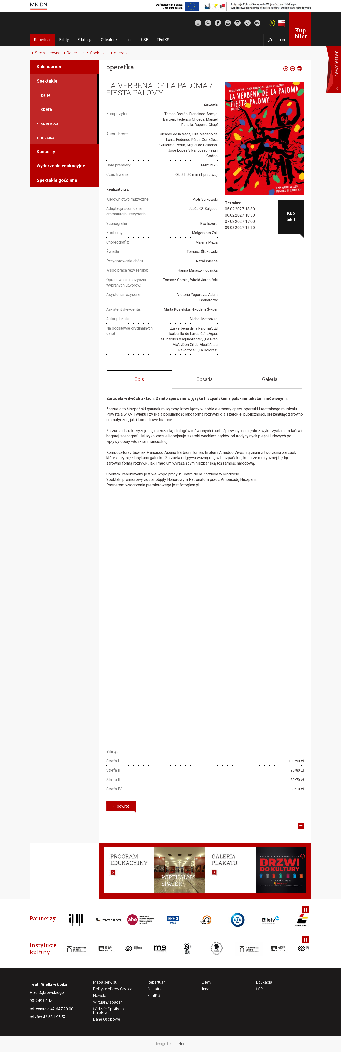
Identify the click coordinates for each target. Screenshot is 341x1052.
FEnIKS (163, 39)
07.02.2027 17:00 (240, 221)
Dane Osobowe (106, 1019)
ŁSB (144, 39)
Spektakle (98, 53)
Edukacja (84, 39)
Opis (139, 379)
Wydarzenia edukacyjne (61, 165)
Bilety (64, 39)
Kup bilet (301, 33)
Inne (129, 39)
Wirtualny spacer (107, 1002)
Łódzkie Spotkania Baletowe (109, 1011)
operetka (122, 53)
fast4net (179, 1043)
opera (46, 109)
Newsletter (102, 996)
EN (282, 40)
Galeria (269, 379)
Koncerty (46, 151)
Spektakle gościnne (57, 180)
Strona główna (47, 53)
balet (45, 95)
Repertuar (42, 39)
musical (48, 137)
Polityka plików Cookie (112, 989)
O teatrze (109, 39)
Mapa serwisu (105, 982)
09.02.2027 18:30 (240, 227)
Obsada (204, 379)
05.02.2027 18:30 (240, 209)
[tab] (139, 379)
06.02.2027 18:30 (240, 215)
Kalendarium (50, 66)
